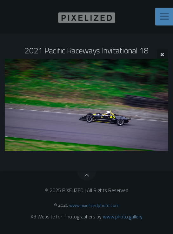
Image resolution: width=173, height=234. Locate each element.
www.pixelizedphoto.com (94, 205)
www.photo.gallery (123, 216)
